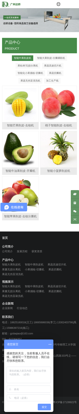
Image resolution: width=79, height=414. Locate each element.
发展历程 (22, 251)
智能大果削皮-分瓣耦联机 (51, 58)
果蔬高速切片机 (52, 65)
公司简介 (8, 246)
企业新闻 (8, 303)
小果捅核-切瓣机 (34, 269)
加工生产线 (52, 80)
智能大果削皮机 (11, 264)
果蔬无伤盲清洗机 (30, 80)
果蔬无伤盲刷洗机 (12, 296)
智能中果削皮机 (22, 58)
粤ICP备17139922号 (65, 402)
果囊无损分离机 (11, 269)
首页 (5, 238)
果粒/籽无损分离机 (28, 65)
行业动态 (22, 308)
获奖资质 (37, 251)
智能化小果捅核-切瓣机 (30, 73)
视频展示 (8, 281)
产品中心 (8, 260)
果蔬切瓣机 (55, 73)
